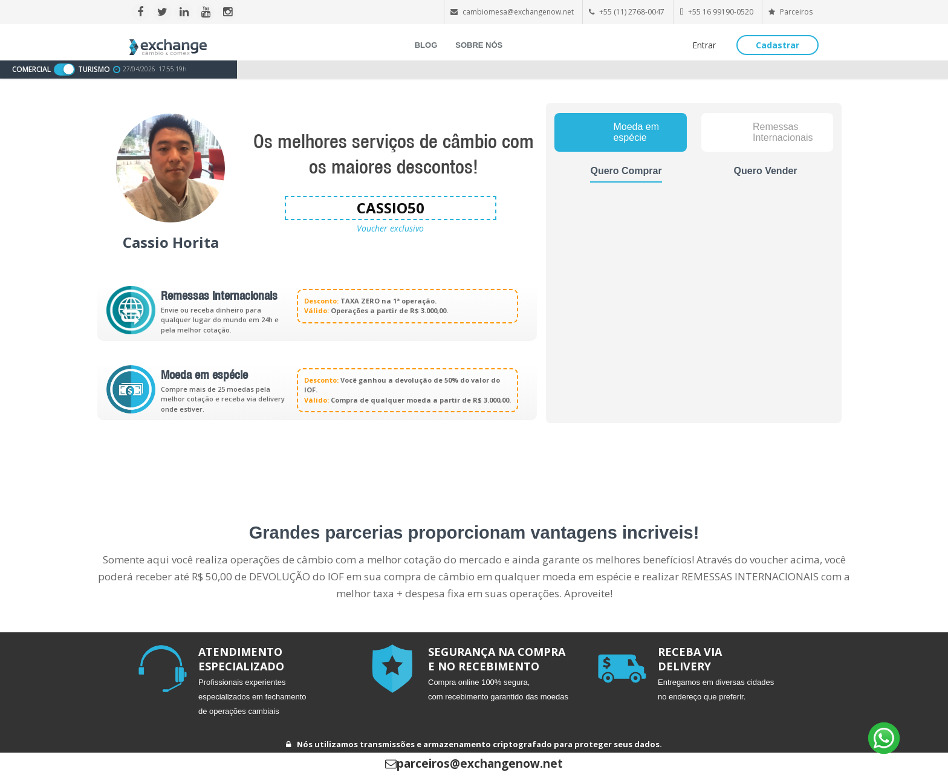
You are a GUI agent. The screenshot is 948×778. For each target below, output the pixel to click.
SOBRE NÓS (478, 45)
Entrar (704, 45)
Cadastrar (777, 45)
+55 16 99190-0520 (720, 12)
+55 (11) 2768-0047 (631, 12)
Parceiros (790, 12)
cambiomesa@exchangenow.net (518, 12)
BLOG (426, 45)
